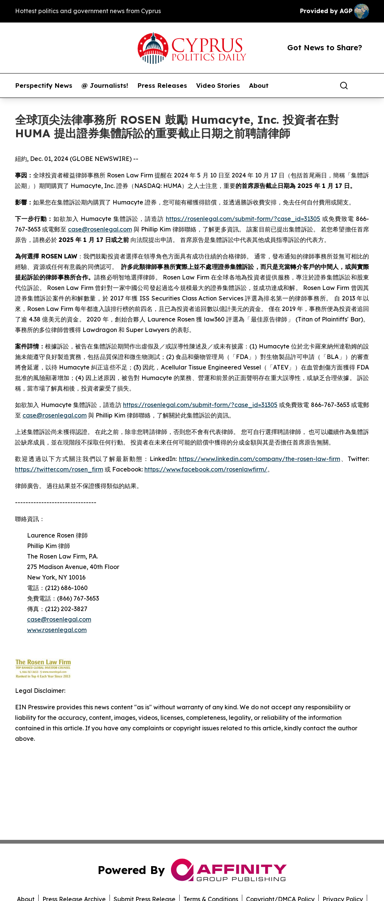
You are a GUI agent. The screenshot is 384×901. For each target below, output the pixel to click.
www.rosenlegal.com (57, 630)
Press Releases (162, 85)
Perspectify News (43, 85)
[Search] (344, 85)
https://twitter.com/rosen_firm (59, 469)
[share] (363, 85)
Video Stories (218, 85)
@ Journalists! (104, 85)
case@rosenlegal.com (100, 229)
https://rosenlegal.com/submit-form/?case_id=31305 (243, 218)
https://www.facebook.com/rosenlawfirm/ (205, 469)
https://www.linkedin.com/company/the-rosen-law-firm (259, 459)
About (258, 85)
